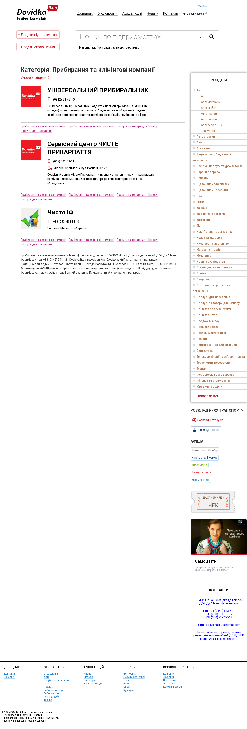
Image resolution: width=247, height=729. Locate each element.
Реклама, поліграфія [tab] (209, 332)
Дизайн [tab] (200, 207)
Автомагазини (211, 102)
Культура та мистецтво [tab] (211, 243)
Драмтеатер (200, 479)
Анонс (87, 673)
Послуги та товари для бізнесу (137, 126)
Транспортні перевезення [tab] (212, 362)
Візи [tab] (197, 196)
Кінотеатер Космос (204, 457)
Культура (129, 690)
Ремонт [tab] (200, 338)
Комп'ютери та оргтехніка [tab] (213, 231)
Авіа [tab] (198, 142)
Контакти (170, 13)
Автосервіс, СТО (212, 125)
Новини (152, 13)
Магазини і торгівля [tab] (208, 249)
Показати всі (207, 396)
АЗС (203, 96)
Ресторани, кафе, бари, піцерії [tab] (216, 344)
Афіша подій (132, 13)
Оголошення (107, 13)
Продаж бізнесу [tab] (206, 321)
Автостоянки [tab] (204, 136)
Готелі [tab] (199, 202)
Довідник (85, 13)
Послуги (49, 686)
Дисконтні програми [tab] (209, 213)
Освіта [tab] (199, 273)
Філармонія (199, 465)
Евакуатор (208, 130)
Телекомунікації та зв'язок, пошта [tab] (219, 356)
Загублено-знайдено (56, 680)
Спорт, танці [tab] (203, 350)
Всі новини (130, 673)
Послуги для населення (36, 130)
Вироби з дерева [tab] (206, 172)
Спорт (127, 686)
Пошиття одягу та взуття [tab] (212, 309)
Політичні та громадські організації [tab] (212, 288)
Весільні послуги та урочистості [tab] (217, 166)
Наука (127, 683)
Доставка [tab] (202, 219)
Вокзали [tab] (201, 178)
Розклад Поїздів (206, 430)
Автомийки (208, 107)
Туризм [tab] (199, 368)
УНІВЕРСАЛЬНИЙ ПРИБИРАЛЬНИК (97, 90)
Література (90, 680)
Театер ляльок (202, 472)
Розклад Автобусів (207, 420)
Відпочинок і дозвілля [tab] (210, 190)
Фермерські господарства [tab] (213, 374)
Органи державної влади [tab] (212, 267)
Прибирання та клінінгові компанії (43, 126)
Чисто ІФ (60, 212)
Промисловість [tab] (206, 327)
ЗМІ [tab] (197, 225)
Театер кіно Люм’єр (205, 450)
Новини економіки (134, 677)
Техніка (48, 700)
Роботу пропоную (54, 690)
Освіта (127, 680)
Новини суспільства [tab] (209, 261)
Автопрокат (209, 113)
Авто (46, 677)
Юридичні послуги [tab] (207, 386)
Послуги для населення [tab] (211, 297)
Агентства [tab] (202, 148)
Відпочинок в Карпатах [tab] (211, 184)
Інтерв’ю (88, 677)
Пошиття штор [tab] (205, 315)
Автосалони (209, 119)
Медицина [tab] (202, 255)
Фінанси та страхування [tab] (211, 380)
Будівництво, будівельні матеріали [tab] (212, 157)
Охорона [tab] (201, 279)
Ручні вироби (51, 696)
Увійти (202, 6)
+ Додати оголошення (36, 47)
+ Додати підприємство (38, 34)
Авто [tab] (198, 90)
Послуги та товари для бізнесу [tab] (216, 303)
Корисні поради (93, 683)
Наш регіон (169, 680)
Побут (47, 683)
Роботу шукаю (52, 693)
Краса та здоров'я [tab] (207, 237)
